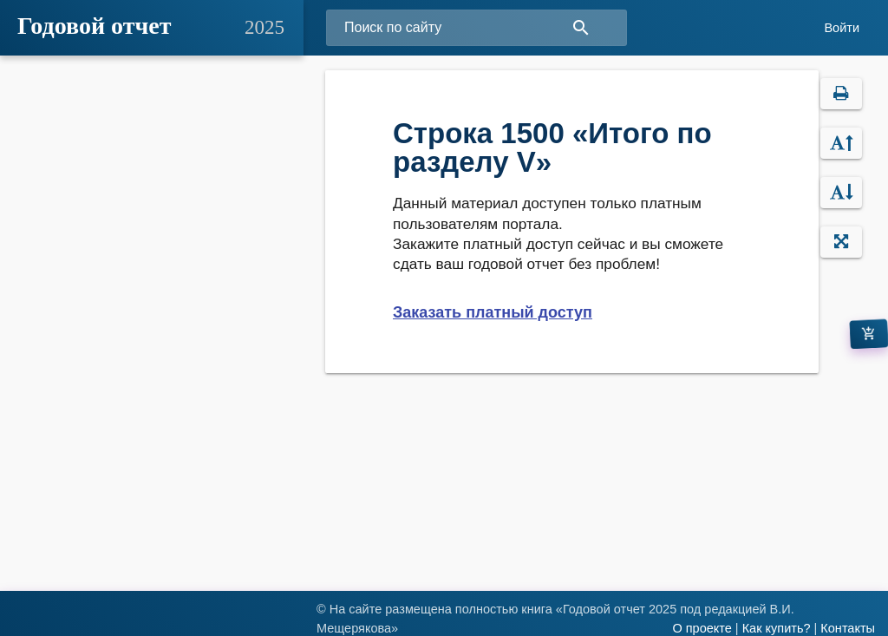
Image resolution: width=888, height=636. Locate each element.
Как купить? (776, 628)
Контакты (847, 628)
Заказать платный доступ (492, 312)
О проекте (701, 628)
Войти (841, 28)
